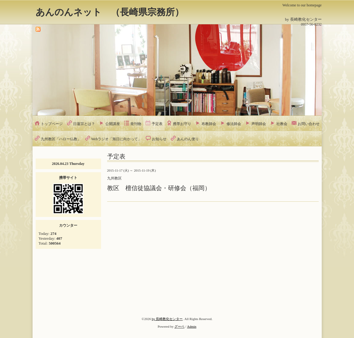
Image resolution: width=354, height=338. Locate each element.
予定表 (157, 124)
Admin (192, 326)
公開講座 (112, 124)
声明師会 (258, 124)
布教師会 (209, 124)
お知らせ (159, 139)
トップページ (52, 124)
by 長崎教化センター (167, 319)
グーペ (179, 326)
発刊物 (135, 124)
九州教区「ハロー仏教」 (61, 139)
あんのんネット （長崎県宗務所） (110, 12)
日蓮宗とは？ (84, 124)
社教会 (281, 124)
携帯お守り (182, 124)
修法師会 (233, 124)
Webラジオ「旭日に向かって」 (116, 139)
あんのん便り (188, 139)
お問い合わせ (309, 124)
